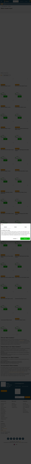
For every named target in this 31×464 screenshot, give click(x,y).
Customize (15, 238)
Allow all (25, 238)
